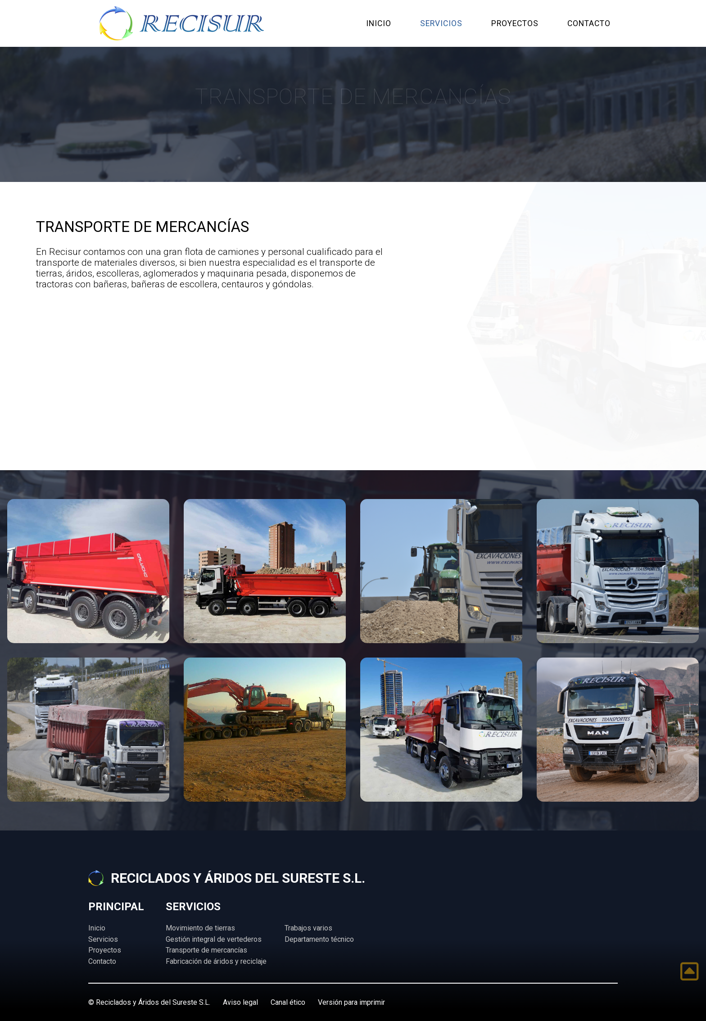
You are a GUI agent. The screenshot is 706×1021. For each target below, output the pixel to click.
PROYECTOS (515, 23)
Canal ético (288, 1002)
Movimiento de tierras (200, 928)
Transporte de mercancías (206, 950)
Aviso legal (240, 1002)
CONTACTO (589, 23)
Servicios (103, 939)
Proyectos (104, 950)
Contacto (102, 961)
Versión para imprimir (351, 1002)
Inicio (96, 928)
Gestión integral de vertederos (214, 939)
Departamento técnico (319, 939)
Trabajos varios (308, 928)
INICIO (378, 23)
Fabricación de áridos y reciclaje (216, 961)
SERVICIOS (441, 23)
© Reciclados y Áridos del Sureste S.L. (149, 1002)
